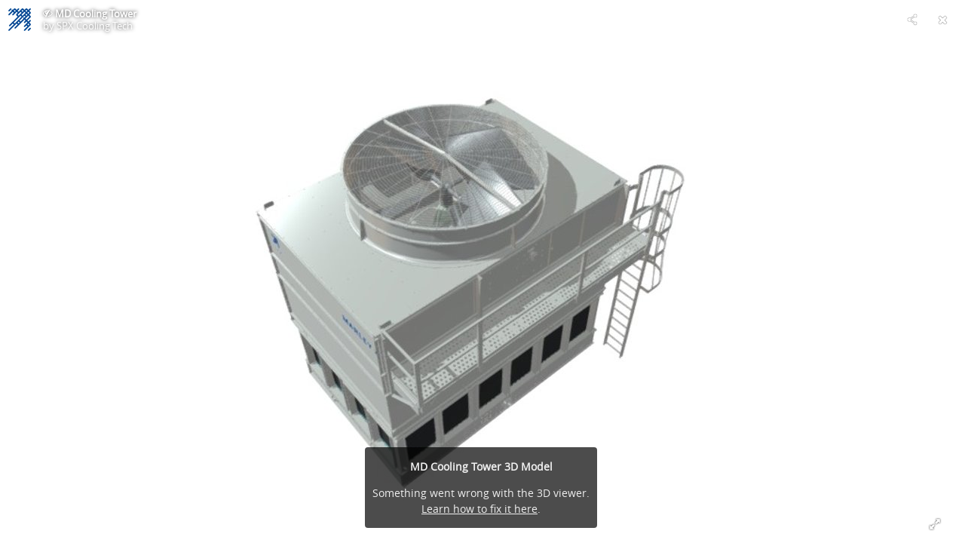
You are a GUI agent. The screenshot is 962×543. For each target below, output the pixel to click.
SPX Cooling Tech (95, 25)
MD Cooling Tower (95, 13)
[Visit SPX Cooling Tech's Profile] (20, 20)
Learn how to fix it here (479, 509)
